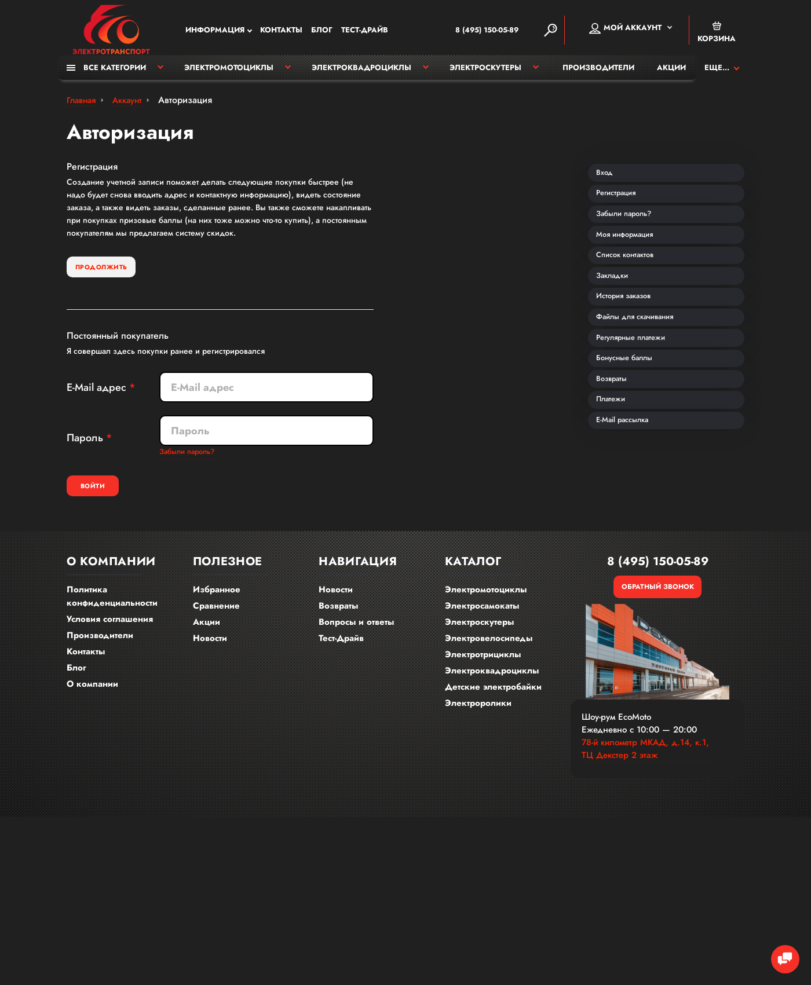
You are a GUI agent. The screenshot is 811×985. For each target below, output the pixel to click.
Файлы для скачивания (643, 381)
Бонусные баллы (631, 438)
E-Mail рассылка (629, 523)
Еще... (716, 73)
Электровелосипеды (488, 649)
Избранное (216, 601)
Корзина (716, 33)
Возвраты (617, 467)
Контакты (281, 31)
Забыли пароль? (190, 461)
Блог (322, 31)
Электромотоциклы (228, 73)
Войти (114, 496)
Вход (609, 183)
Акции (671, 73)
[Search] (550, 31)
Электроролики (478, 714)
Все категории (106, 73)
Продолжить (114, 274)
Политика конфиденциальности (112, 608)
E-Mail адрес (96, 396)
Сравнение (216, 617)
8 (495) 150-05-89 (467, 31)
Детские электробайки (493, 698)
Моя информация (632, 268)
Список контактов (632, 296)
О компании (92, 695)
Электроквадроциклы (361, 73)
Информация (214, 31)
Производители (598, 73)
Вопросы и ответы (356, 633)
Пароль (85, 446)
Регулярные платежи (639, 410)
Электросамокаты (482, 617)
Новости (210, 649)
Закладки (617, 325)
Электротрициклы (483, 666)
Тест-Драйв (364, 31)
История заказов (631, 353)
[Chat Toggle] (779, 953)
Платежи (616, 495)
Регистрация (622, 211)
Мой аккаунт (625, 29)
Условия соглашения (110, 630)
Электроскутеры (485, 73)
